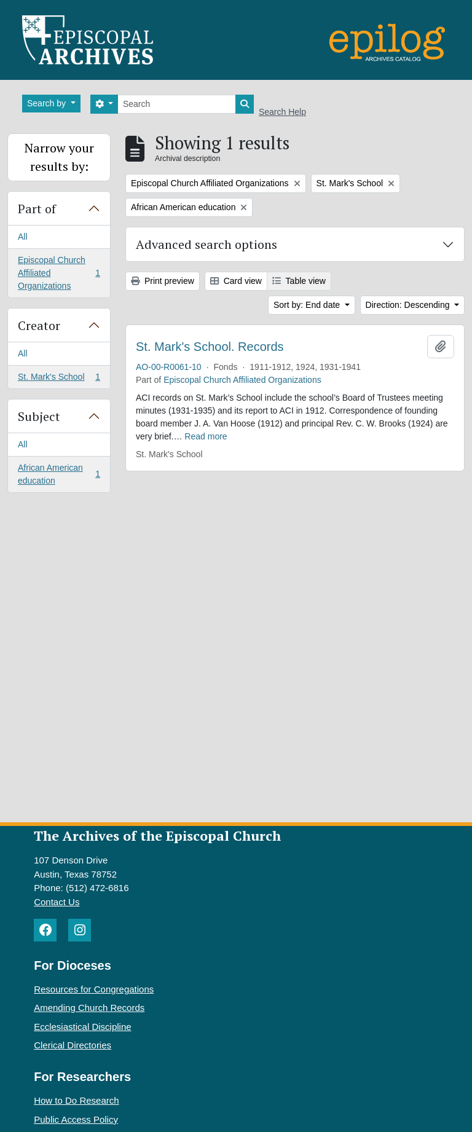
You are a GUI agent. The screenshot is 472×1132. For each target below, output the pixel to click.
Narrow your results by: (59, 157)
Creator (39, 325)
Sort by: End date (307, 305)
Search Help (282, 112)
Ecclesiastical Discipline (82, 1026)
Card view (236, 281)
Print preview (162, 281)
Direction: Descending (409, 305)
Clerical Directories (72, 1045)
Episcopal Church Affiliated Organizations (58, 273)
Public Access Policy (76, 1119)
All (23, 237)
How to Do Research (76, 1100)
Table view (299, 281)
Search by (47, 103)
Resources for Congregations (94, 989)
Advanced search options (206, 244)
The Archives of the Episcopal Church (157, 835)
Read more (205, 436)
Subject (39, 416)
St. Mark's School (58, 379)
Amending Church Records (89, 1007)
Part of (37, 208)
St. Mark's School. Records (210, 346)
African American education (58, 474)
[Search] (176, 104)
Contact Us (56, 902)
